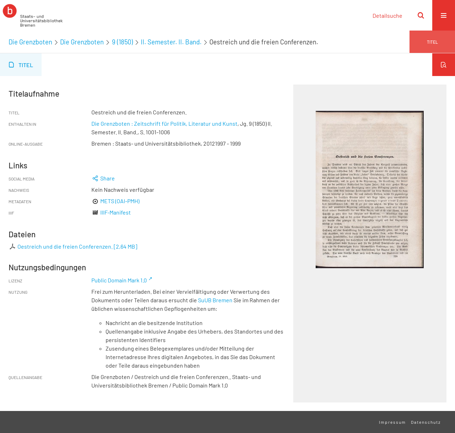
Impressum (392, 422)
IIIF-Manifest (115, 212)
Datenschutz (426, 422)
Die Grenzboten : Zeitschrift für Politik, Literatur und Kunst (164, 123)
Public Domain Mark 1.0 (119, 280)
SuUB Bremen (215, 300)
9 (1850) (122, 42)
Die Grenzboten (30, 42)
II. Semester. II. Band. (171, 42)
